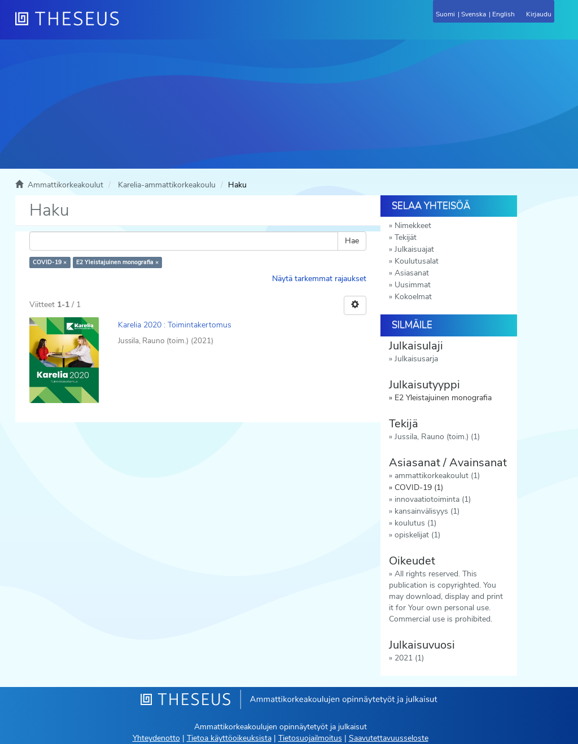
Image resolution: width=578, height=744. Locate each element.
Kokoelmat (413, 296)
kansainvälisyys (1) (427, 511)
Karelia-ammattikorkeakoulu (167, 185)
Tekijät (406, 237)
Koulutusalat (417, 261)
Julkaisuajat (414, 249)
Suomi (445, 14)
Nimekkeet (413, 225)
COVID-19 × (50, 262)
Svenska (473, 14)
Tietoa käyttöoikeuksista (229, 738)
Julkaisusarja (416, 358)
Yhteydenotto (156, 738)
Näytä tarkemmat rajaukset (319, 278)
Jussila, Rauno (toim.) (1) (437, 436)
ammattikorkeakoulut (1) (437, 475)
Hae (352, 240)
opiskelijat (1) (417, 534)
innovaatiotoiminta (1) (433, 499)
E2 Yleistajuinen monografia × (117, 262)
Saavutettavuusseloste (388, 738)
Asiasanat (412, 273)
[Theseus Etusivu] (128, 25)
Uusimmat (413, 284)
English (503, 14)
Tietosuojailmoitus (310, 738)
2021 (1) (409, 658)
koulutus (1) (415, 523)
